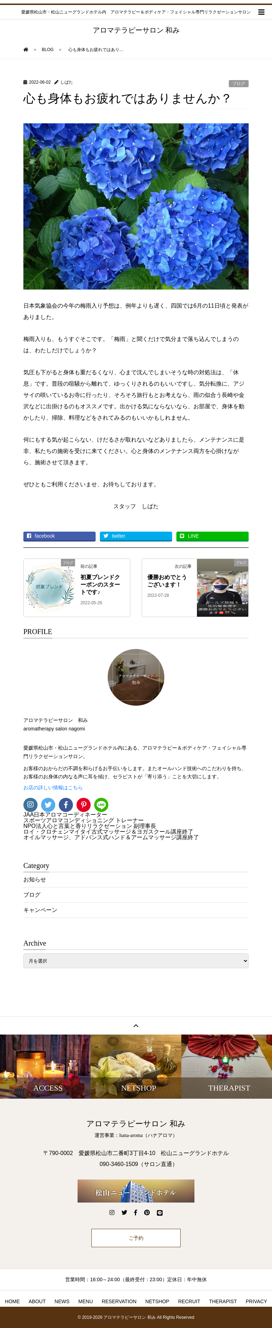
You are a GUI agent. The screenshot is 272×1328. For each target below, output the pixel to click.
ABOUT (37, 1301)
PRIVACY (256, 1301)
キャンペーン (40, 910)
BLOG (47, 49)
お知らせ (34, 879)
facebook (41, 536)
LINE (189, 536)
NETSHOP (157, 1301)
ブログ (238, 83)
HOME (12, 1301)
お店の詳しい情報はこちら (53, 787)
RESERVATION (119, 1301)
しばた (66, 82)
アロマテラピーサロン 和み (136, 30)
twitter (114, 536)
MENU (85, 1301)
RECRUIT (189, 1301)
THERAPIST (223, 1301)
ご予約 (136, 1238)
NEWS (62, 1301)
